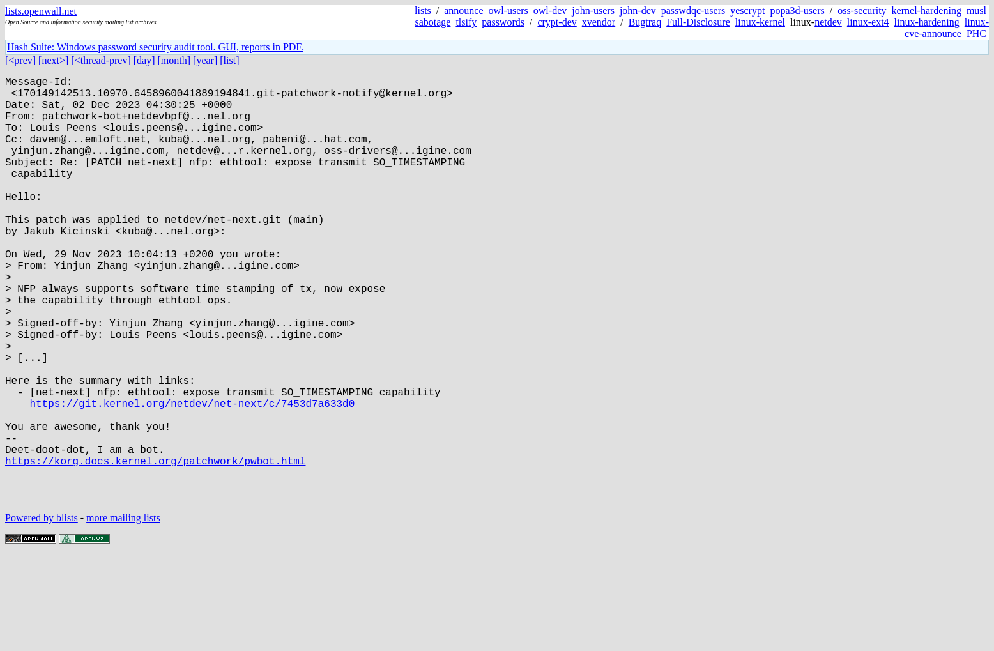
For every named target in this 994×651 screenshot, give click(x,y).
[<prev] (20, 60)
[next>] (53, 60)
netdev (828, 22)
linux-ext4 (868, 22)
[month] (174, 60)
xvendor (598, 22)
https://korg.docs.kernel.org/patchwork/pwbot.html (155, 547)
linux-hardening (927, 22)
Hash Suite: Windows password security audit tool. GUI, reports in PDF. (155, 47)
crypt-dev (556, 22)
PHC (976, 33)
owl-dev (550, 10)
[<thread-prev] (100, 60)
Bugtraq (645, 22)
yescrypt (747, 10)
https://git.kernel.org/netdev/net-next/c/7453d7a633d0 (192, 477)
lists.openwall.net (41, 11)
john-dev (638, 10)
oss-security (861, 10)
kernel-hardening (926, 10)
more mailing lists (123, 612)
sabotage (432, 22)
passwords (503, 22)
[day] (144, 60)
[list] (229, 60)
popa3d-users (797, 10)
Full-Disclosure (698, 22)
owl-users (508, 10)
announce (463, 10)
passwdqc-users (693, 10)
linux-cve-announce (947, 28)
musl (976, 10)
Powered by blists (41, 612)
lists (423, 10)
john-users (593, 10)
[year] (205, 60)
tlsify (466, 22)
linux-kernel (760, 22)
